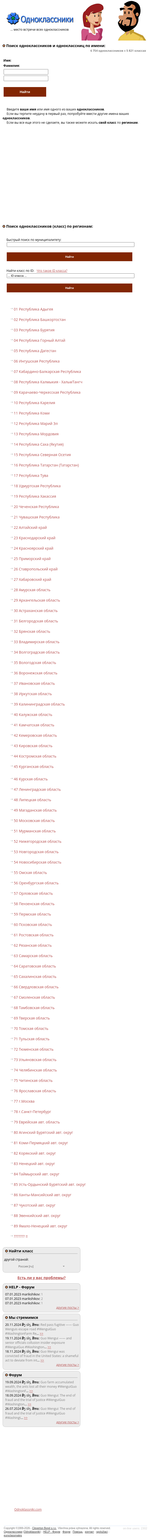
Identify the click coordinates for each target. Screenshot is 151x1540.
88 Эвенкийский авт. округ (37, 1215)
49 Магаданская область (35, 810)
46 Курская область (31, 778)
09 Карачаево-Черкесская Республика (47, 392)
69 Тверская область (32, 1018)
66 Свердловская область (36, 986)
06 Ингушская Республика (37, 361)
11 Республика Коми (32, 413)
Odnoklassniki (32, 1531)
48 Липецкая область (32, 799)
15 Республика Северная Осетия (42, 454)
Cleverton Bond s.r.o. (44, 1528)
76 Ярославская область (35, 1090)
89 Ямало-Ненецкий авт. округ (40, 1225)
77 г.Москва (24, 1101)
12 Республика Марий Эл (36, 423)
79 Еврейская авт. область (37, 1122)
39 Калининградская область (39, 704)
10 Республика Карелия (34, 402)
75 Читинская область (33, 1080)
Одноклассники (13, 1531)
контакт (89, 1531)
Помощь (78, 1531)
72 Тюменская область (33, 1049)
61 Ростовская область (33, 934)
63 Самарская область (33, 955)
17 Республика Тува (31, 475)
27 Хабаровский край (32, 579)
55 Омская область (30, 872)
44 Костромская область (35, 756)
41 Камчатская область (34, 724)
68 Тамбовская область (34, 1007)
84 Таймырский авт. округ (36, 1174)
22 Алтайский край (30, 527)
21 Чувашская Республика (37, 517)
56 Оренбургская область (36, 882)
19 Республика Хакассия (35, 496)
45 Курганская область (34, 766)
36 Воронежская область (35, 672)
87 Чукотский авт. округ (35, 1205)
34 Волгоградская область (37, 652)
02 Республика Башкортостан (40, 319)
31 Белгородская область (36, 620)
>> (41, 1333)
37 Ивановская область (34, 683)
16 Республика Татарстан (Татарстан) (46, 465)
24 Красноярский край (33, 548)
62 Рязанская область (33, 945)
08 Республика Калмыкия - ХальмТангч (48, 381)
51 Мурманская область (35, 830)
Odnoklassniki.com (28, 1509)
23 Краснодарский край (35, 537)
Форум (66, 1531)
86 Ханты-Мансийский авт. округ (42, 1194)
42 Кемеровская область (35, 735)
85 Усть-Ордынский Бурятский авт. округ (50, 1184)
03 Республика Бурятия (34, 329)
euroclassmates (13, 1535)
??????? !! (21, 1236)
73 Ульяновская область (35, 1059)
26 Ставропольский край (36, 569)
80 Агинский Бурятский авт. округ (43, 1132)
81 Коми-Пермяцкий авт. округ (41, 1142)
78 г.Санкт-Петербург (32, 1111)
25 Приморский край (32, 558)
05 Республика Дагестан (35, 350)
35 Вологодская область (35, 662)
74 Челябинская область (35, 1070)
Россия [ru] (25, 1266)
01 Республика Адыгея (33, 309)
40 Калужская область (33, 714)
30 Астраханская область (36, 610)
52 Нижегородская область (37, 841)
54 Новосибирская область (37, 862)
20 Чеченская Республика (36, 506)
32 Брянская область (32, 631)
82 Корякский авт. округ (35, 1153)
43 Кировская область (33, 745)
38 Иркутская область (33, 693)
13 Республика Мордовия (36, 433)
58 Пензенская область (34, 903)
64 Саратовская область (35, 966)
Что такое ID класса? (52, 270)
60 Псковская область (33, 924)
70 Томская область (31, 1028)
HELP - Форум (51, 1531)
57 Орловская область (33, 893)
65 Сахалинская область (35, 976)
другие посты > (67, 1307)
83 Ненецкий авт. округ (34, 1163)
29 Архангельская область (37, 600)
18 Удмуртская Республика (37, 485)
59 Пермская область (32, 914)
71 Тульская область (32, 1038)
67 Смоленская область (34, 997)
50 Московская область (34, 820)
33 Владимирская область (36, 641)
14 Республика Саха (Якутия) (39, 444)
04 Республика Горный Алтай (39, 340)
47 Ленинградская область (37, 789)
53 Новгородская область (36, 851)
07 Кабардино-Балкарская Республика (47, 371)
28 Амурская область (32, 589)
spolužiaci (102, 1531)
